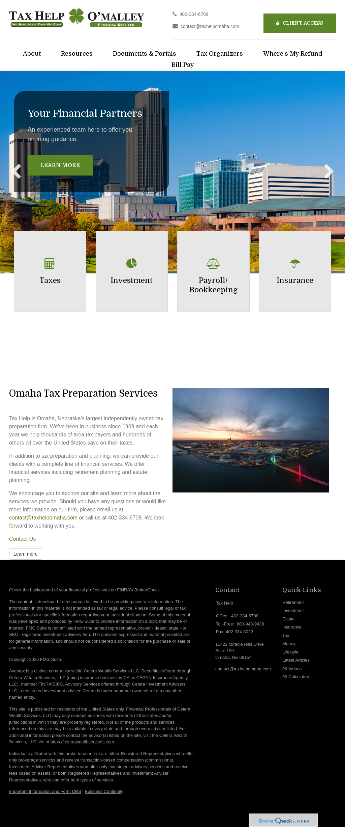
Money (288, 643)
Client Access (299, 23)
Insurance (292, 627)
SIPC (58, 684)
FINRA (45, 684)
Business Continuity (104, 791)
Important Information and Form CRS (45, 791)
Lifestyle (290, 652)
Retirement (293, 602)
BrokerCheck (147, 589)
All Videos (292, 668)
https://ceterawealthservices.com (82, 741)
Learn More (60, 165)
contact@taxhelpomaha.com (210, 26)
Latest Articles (296, 660)
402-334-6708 (194, 14)
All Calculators (296, 676)
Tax (285, 635)
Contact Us (22, 539)
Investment (293, 610)
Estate (288, 618)
